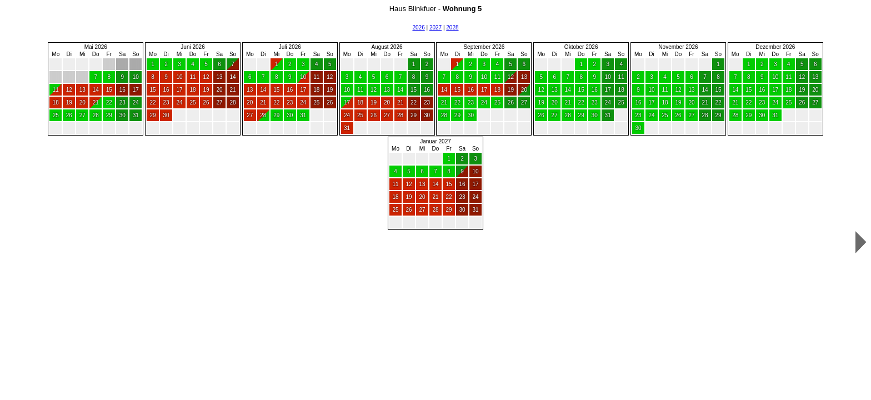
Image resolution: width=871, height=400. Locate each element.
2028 (452, 27)
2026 (418, 27)
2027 (435, 27)
